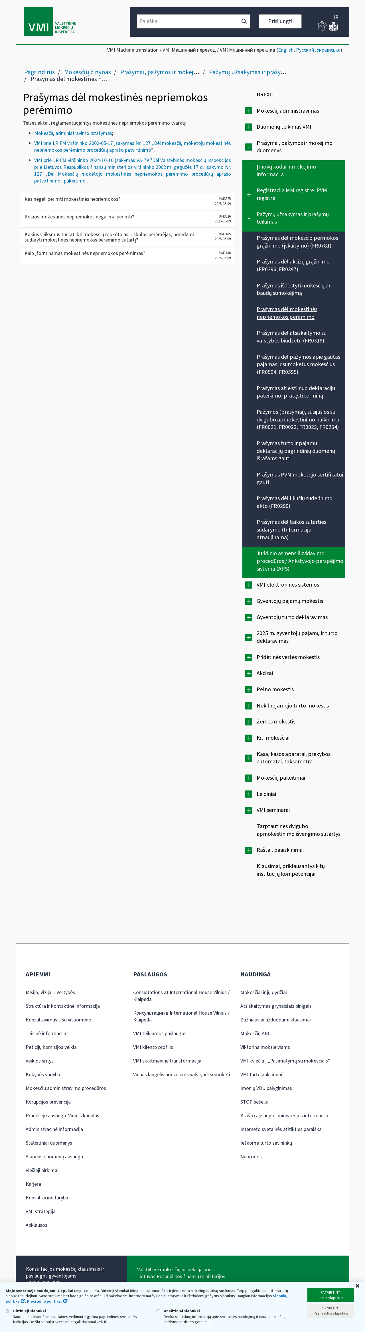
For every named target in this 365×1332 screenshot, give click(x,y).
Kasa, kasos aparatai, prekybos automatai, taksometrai (293, 758)
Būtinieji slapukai (26, 1311)
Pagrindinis (39, 72)
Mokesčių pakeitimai (281, 778)
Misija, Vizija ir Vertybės (50, 992)
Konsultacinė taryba (47, 1197)
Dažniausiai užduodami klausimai (275, 1019)
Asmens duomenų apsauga (54, 1156)
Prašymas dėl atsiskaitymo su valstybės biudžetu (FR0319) (292, 337)
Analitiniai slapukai (178, 1311)
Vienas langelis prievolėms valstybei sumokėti (181, 1074)
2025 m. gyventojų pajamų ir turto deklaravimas (297, 637)
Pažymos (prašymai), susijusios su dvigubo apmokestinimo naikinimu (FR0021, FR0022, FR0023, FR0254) (298, 419)
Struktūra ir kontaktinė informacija (63, 1006)
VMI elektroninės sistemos (288, 585)
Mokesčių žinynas (87, 72)
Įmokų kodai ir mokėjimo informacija (286, 171)
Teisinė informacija (46, 1033)
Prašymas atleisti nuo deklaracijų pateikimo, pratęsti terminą (296, 392)
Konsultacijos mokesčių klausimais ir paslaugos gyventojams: (65, 1273)
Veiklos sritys (40, 1061)
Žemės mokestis (276, 722)
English (285, 50)
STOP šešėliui (254, 1102)
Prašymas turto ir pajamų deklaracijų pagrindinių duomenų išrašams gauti (296, 451)
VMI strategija (41, 1211)
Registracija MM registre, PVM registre (292, 194)
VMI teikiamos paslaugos (159, 1033)
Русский (305, 50)
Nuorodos (251, 1156)
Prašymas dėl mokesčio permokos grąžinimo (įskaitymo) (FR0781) (297, 242)
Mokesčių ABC (255, 1033)
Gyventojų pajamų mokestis (290, 601)
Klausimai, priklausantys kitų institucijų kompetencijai (291, 870)
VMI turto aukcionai (261, 1074)
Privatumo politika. (44, 1301)
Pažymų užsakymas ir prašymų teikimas (261, 72)
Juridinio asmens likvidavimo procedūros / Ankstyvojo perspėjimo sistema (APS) (300, 561)
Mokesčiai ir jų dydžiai (263, 992)
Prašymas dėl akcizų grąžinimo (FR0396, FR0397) (293, 265)
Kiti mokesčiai (273, 738)
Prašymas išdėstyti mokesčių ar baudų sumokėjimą (293, 289)
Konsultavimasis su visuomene (58, 1019)
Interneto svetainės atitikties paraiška (281, 1129)
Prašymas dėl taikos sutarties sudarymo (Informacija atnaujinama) (291, 529)
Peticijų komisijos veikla (51, 1047)
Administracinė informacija (54, 1129)
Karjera (33, 1184)
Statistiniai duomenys (49, 1143)
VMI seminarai (273, 810)
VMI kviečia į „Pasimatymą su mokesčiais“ (285, 1061)
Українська (328, 50)
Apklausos (36, 1225)
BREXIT (266, 95)
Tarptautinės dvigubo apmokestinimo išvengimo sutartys (298, 830)
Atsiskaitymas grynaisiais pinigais (276, 1006)
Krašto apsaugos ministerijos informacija (284, 1115)
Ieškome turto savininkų (266, 1143)
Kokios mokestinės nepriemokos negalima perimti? (79, 216)
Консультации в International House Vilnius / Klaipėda (181, 1016)
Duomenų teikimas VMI (284, 127)
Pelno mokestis (275, 690)
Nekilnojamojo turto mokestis (293, 706)
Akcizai (265, 673)
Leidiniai (266, 794)
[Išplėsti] (248, 110)
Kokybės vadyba (43, 1074)
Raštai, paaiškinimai (280, 850)
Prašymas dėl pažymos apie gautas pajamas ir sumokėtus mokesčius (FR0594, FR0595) (298, 364)
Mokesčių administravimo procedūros (66, 1088)
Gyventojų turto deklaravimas (292, 617)
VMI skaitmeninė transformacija (167, 1061)
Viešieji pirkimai (42, 1170)
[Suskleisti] (248, 147)
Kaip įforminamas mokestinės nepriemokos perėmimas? (85, 253)
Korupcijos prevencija (48, 1102)
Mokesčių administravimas (288, 111)
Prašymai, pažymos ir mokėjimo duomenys (176, 72)
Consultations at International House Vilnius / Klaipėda (181, 996)
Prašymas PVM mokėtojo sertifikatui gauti (300, 478)
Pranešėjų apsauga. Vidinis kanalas (62, 1115)
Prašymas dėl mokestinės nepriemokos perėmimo (287, 313)
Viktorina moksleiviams (265, 1047)
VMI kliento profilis (153, 1047)
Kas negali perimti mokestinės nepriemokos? (72, 199)
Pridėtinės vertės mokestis (288, 657)
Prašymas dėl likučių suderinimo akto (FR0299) (294, 502)
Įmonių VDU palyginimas (266, 1088)
